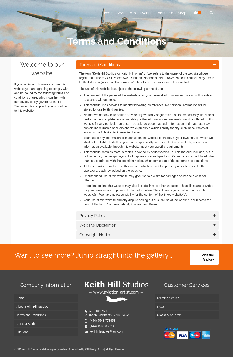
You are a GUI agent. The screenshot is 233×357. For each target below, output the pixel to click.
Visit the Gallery (208, 257)
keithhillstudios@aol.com (104, 331)
